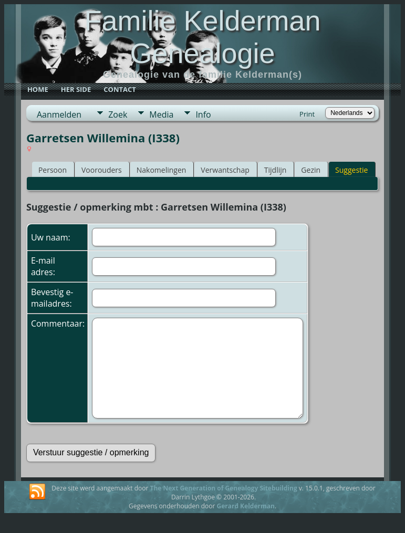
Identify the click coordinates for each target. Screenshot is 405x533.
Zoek (117, 114)
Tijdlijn (275, 170)
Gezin (310, 170)
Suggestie (351, 170)
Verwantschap (225, 170)
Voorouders (101, 170)
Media (161, 114)
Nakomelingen (161, 170)
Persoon (52, 170)
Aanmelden (59, 114)
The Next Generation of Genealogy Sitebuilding (223, 488)
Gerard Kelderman (245, 505)
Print (307, 114)
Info (203, 114)
